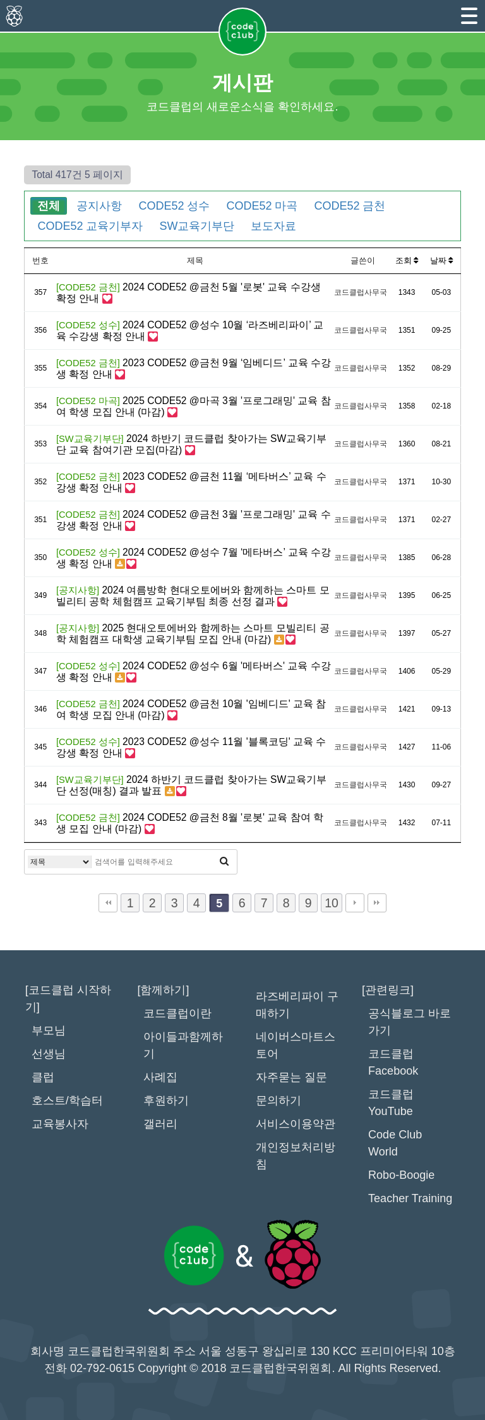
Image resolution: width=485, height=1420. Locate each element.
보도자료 (273, 226)
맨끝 (377, 902)
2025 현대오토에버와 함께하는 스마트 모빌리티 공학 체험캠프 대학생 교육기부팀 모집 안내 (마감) (193, 634)
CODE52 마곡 (261, 206)
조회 (407, 260)
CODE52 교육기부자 (90, 226)
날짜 (441, 260)
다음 (354, 902)
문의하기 (278, 1100)
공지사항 (99, 206)
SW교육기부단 (196, 226)
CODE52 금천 (349, 206)
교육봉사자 (60, 1124)
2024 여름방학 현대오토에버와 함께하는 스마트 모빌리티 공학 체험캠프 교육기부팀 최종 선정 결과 (193, 596)
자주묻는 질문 (291, 1077)
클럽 (43, 1077)
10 (331, 903)
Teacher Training (410, 1198)
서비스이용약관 (295, 1124)
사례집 (160, 1077)
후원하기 (166, 1100)
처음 (108, 902)
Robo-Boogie (401, 1175)
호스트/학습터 (67, 1100)
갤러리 (160, 1124)
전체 (48, 206)
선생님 (49, 1053)
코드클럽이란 (177, 1013)
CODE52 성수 (174, 206)
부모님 (49, 1030)
